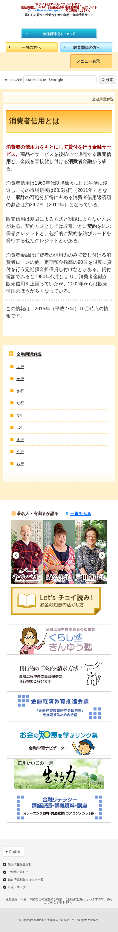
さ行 (20, 391)
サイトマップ (17, 887)
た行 (20, 403)
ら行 (20, 464)
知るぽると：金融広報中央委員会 (59, 22)
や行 (20, 451)
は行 (20, 427)
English (14, 851)
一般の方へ (31, 47)
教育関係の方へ (86, 47)
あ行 (20, 367)
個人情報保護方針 (20, 864)
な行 (20, 415)
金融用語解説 (29, 354)
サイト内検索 (13, 80)
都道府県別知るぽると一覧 (26, 879)
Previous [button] (16, 555)
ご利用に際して (18, 872)
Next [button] (102, 555)
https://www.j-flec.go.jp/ (45, 10)
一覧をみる (80, 513)
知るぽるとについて (59, 34)
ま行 (20, 439)
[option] (27, 552)
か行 (20, 379)
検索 (109, 80)
